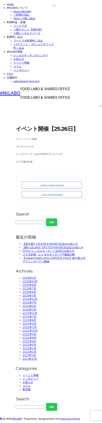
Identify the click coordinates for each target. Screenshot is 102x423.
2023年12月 (29, 313)
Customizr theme (70, 418)
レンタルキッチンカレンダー (30, 55)
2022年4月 (29, 348)
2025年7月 (29, 288)
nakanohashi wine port (26, 81)
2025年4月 (29, 295)
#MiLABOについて (17, 7)
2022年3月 (29, 351)
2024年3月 (29, 309)
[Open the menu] (100, 105)
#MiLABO (10, 93)
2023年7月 (29, 316)
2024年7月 (29, 302)
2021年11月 (29, 355)
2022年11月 (29, 327)
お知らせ (18, 59)
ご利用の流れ (21, 14)
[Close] (54, 5)
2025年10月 (29, 281)
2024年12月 (29, 299)
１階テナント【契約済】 (28, 29)
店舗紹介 (12, 77)
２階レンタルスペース (26, 33)
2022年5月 (29, 344)
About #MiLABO (22, 11)
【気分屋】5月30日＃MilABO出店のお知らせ (50, 244)
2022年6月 (29, 341)
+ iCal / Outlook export (52, 194)
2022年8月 (29, 337)
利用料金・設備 (16, 22)
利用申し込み (15, 37)
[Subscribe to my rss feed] (1, 418)
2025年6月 (29, 292)
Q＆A (10, 73)
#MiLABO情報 (14, 51)
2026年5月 (29, 278)
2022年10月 (30, 330)
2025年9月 (29, 285)
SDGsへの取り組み (24, 18)
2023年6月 (29, 320)
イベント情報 (21, 62)
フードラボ (20, 25)
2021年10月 (29, 358)
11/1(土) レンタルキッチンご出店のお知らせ (48, 251)
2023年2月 (29, 323)
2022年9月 (29, 334)
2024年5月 (29, 306)
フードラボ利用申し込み (28, 40)
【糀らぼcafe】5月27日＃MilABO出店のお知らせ (52, 247)
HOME (10, 4)
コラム (17, 66)
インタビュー (21, 70)
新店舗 (26, 389)
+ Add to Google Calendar (52, 185)
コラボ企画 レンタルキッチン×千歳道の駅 (48, 254)
